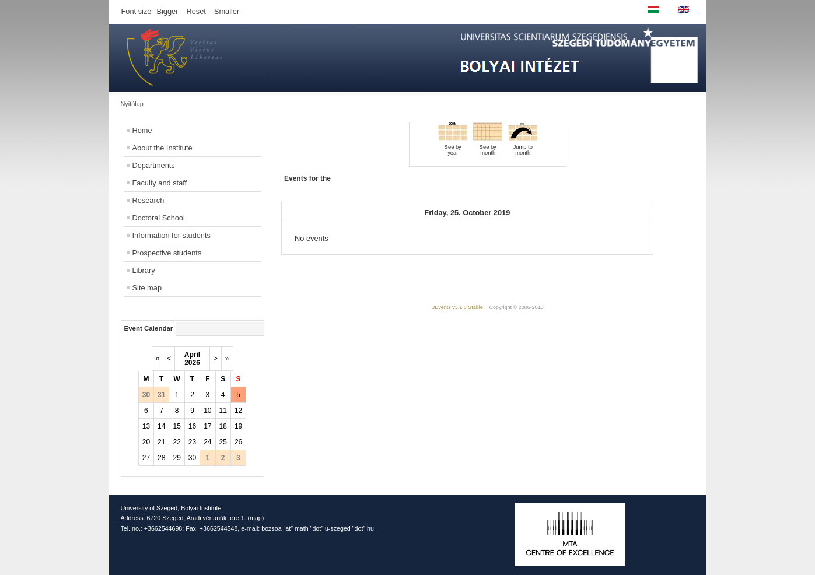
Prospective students (167, 252)
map (256, 517)
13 (146, 426)
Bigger (167, 11)
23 (192, 442)
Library (143, 270)
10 (207, 410)
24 (207, 442)
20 (146, 442)
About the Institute (162, 147)
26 (238, 442)
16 (192, 426)
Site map (147, 287)
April (192, 354)
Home (142, 130)
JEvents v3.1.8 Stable (457, 307)
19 (238, 426)
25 (223, 442)
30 (192, 458)
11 (223, 410)
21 (161, 442)
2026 (192, 363)
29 (176, 458)
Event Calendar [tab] (148, 328)
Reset (195, 11)
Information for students (171, 235)
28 (161, 458)
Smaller (226, 11)
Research (148, 200)
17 (207, 426)
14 (161, 426)
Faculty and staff (159, 182)
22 (176, 442)
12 (238, 410)
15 (176, 426)
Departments (153, 165)
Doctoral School (158, 217)
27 (146, 458)
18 (223, 426)
